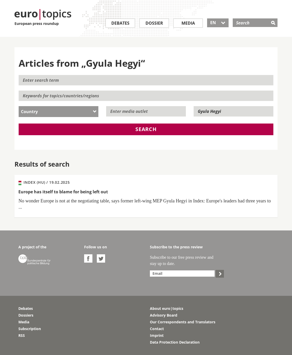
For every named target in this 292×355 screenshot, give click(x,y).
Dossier (154, 23)
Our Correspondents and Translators (182, 321)
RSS (21, 335)
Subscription (29, 328)
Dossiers (25, 315)
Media (188, 23)
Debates (120, 23)
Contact (157, 328)
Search (146, 129)
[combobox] (58, 111)
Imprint (157, 335)
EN (217, 22)
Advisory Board (163, 315)
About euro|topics (166, 308)
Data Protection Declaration (175, 342)
